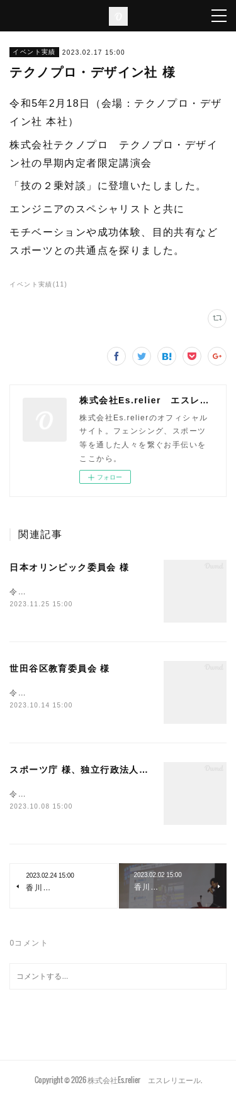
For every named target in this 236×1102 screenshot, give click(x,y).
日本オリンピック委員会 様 (69, 567)
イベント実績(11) (38, 284)
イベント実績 (34, 51)
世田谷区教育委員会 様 (59, 670)
